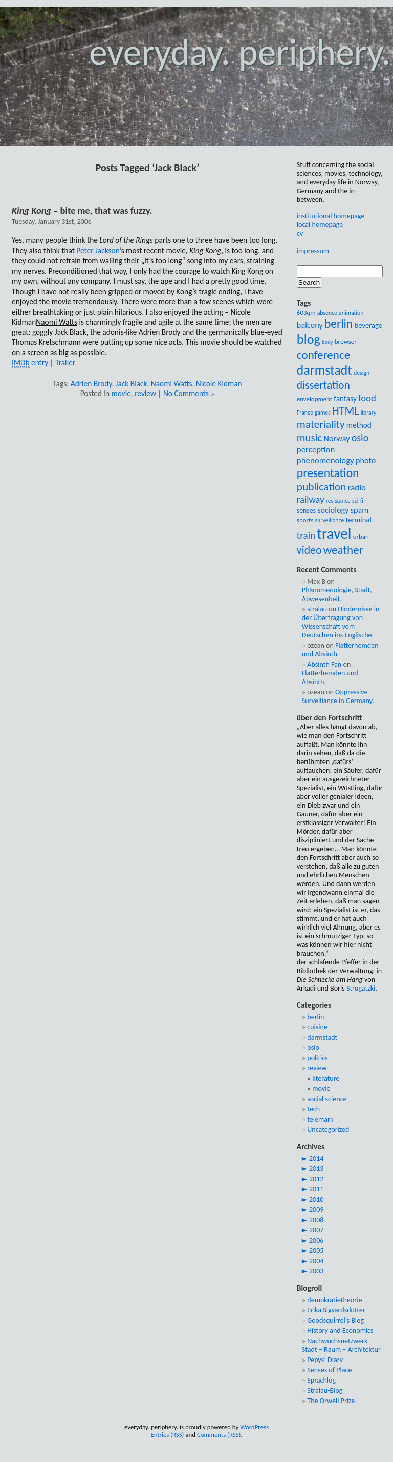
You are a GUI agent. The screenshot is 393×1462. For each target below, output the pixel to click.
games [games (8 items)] (323, 412)
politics (317, 1058)
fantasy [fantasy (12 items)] (345, 398)
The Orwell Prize (331, 1400)
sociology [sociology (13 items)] (332, 510)
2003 (316, 1271)
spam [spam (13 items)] (360, 510)
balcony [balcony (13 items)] (310, 325)
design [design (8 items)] (361, 372)
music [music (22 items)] (309, 437)
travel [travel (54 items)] (334, 533)
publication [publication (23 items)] (321, 486)
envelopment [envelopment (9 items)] (314, 399)
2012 (316, 1179)
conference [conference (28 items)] (323, 354)
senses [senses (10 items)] (306, 510)
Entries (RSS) (167, 1434)
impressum (313, 250)
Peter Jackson (97, 250)
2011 (316, 1189)
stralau (317, 609)
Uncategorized (328, 1129)
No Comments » (188, 393)
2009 (316, 1209)
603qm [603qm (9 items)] (306, 312)
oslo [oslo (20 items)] (360, 437)
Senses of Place (329, 1370)
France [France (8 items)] (305, 412)
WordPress (254, 1427)
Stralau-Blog (324, 1390)
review (145, 393)
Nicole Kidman (219, 383)
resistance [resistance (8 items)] (338, 500)
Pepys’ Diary (325, 1359)
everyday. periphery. (239, 52)
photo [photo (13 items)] (366, 460)
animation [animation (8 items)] (351, 312)
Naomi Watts (171, 383)
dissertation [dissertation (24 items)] (323, 385)
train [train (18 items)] (306, 535)
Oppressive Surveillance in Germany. (338, 696)
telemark (320, 1119)
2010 (316, 1199)
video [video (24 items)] (309, 550)
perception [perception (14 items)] (316, 449)
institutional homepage (330, 216)
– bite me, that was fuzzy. (82, 210)
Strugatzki (360, 988)
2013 (316, 1168)
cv (300, 233)
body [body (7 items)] (327, 342)
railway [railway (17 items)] (310, 499)
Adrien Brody (91, 383)
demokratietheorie (334, 1299)
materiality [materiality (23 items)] (321, 424)
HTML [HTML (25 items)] (345, 411)
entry (30, 363)
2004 (316, 1261)
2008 (316, 1220)
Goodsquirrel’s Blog (335, 1320)
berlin (315, 1017)
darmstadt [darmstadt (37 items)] (324, 370)
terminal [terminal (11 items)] (358, 519)
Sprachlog (321, 1380)
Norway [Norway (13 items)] (336, 438)
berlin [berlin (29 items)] (338, 324)
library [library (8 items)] (369, 412)
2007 (316, 1230)
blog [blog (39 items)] (308, 339)
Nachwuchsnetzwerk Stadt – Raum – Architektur (341, 1345)
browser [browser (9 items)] (346, 341)
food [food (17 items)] (367, 398)
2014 (316, 1158)
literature (325, 1078)
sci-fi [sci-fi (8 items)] (357, 500)
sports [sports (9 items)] (305, 520)
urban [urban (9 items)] (361, 536)
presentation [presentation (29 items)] (328, 473)
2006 (316, 1240)
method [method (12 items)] (359, 425)
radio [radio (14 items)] (357, 487)
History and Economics (340, 1330)
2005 (316, 1250)
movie (120, 393)
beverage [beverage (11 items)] (369, 325)
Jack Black (131, 383)
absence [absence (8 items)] (327, 312)
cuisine (317, 1027)
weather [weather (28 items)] (343, 550)
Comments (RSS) (219, 1434)
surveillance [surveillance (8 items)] (329, 520)
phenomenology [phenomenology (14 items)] (325, 460)
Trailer (65, 362)
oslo (313, 1047)
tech (313, 1109)
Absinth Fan (324, 664)
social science (326, 1099)
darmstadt (322, 1037)
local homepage (320, 224)
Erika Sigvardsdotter (336, 1310)
